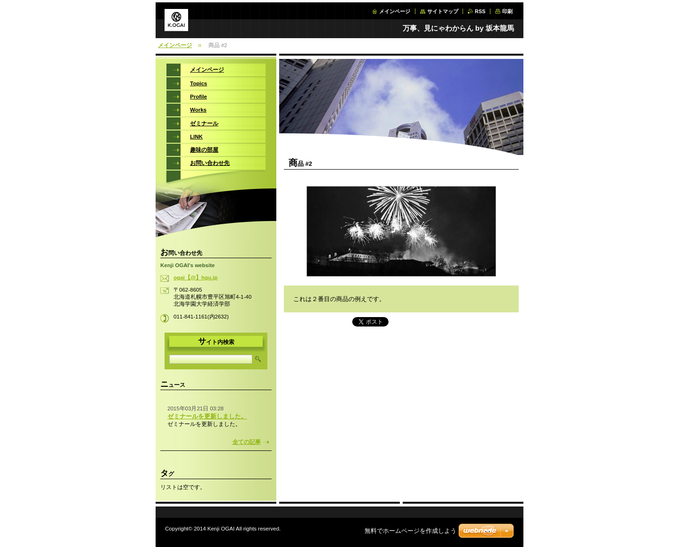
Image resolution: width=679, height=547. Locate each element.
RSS (480, 11)
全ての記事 (246, 442)
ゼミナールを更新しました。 (207, 416)
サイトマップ (442, 11)
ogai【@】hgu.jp (195, 277)
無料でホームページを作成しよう (410, 530)
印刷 (507, 11)
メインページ (394, 11)
